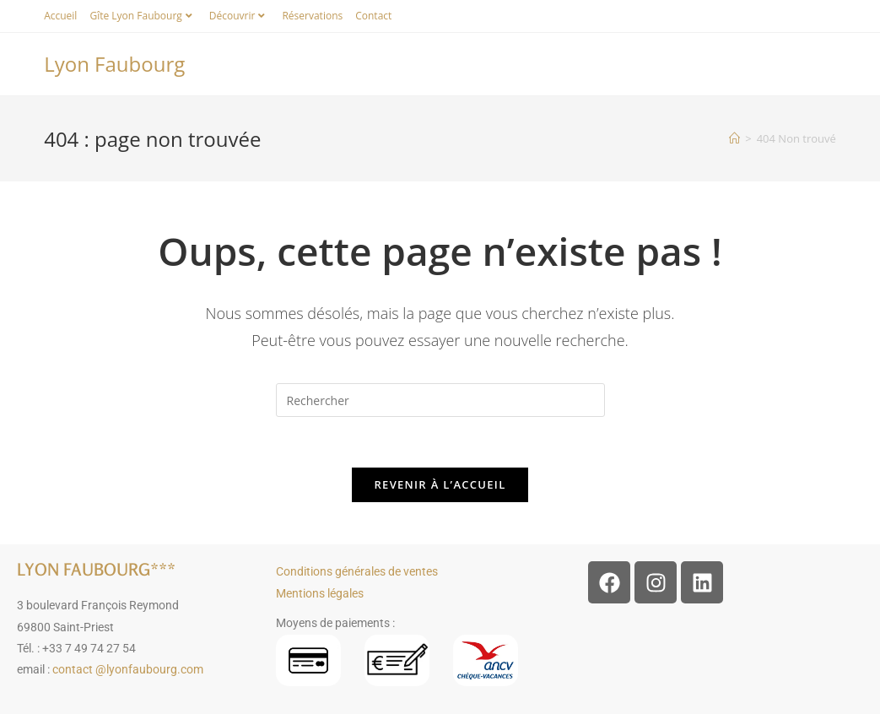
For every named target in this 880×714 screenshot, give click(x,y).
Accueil (60, 15)
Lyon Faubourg (114, 64)
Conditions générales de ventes (357, 571)
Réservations (312, 15)
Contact (373, 15)
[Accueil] (734, 138)
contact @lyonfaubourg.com (127, 669)
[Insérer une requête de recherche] (440, 400)
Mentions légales (320, 593)
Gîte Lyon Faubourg (142, 15)
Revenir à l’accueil (439, 484)
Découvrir (239, 15)
